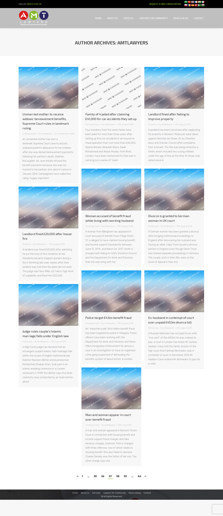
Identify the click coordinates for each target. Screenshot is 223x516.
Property (152, 124)
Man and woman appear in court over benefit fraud (108, 417)
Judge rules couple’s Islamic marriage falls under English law (45, 333)
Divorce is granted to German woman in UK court (168, 218)
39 (125, 476)
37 (110, 476)
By (45, 134)
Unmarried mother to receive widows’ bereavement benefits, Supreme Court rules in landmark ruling (45, 121)
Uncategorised (29, 134)
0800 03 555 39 (34, 4)
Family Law (153, 226)
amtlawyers (132, 42)
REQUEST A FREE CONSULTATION (165, 4)
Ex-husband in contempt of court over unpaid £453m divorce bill (171, 320)
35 (95, 476)
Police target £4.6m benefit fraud (108, 317)
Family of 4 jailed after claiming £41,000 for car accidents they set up (111, 116)
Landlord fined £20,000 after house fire (47, 236)
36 (102, 476)
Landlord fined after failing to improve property (168, 116)
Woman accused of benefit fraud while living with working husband (109, 218)
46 (139, 476)
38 (117, 476)
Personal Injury (92, 124)
